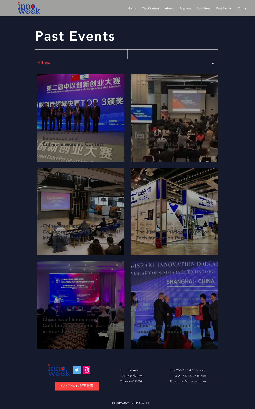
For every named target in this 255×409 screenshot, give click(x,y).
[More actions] (118, 82)
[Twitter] (77, 370)
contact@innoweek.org (191, 381)
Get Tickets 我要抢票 (77, 386)
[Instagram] (86, 370)
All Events (43, 62)
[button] (213, 63)
